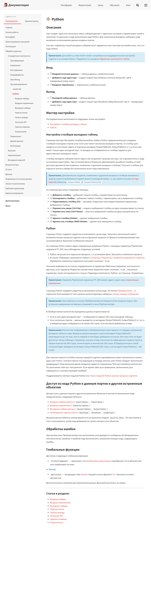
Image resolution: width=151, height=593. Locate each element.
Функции (12, 150)
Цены (100, 5)
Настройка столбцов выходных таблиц (68, 124)
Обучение (114, 5)
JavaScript (17, 89)
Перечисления (21, 113)
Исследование (16, 70)
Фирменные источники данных (19, 179)
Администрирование (14, 193)
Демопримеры (13, 200)
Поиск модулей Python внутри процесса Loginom (113, 375)
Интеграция (11, 46)
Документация (18, 5)
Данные (9, 174)
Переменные (15, 136)
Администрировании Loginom (129, 257)
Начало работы (12, 32)
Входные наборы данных (62, 401)
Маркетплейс (85, 5)
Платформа (66, 5)
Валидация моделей (16, 160)
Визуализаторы (12, 165)
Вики (8, 205)
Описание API (20, 122)
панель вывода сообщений (125, 294)
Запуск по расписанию (15, 184)
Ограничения (20, 132)
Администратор (31, 21)
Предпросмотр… (126, 290)
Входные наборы (22, 98)
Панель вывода (21, 117)
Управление (15, 65)
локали (84, 474)
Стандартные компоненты (19, 56)
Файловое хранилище (15, 188)
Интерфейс (10, 37)
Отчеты (9, 169)
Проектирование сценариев (17, 42)
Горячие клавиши (22, 127)
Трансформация (17, 61)
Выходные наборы (23, 108)
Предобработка (17, 75)
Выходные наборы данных (62, 409)
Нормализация (14, 155)
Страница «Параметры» (102, 257)
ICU (114, 474)
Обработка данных (13, 51)
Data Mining (15, 79)
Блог (128, 5)
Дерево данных (16, 141)
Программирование (18, 84)
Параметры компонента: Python (114, 59)
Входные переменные (24, 103)
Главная (9, 27)
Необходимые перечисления (63, 412)
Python (16, 94)
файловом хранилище (99, 461)
